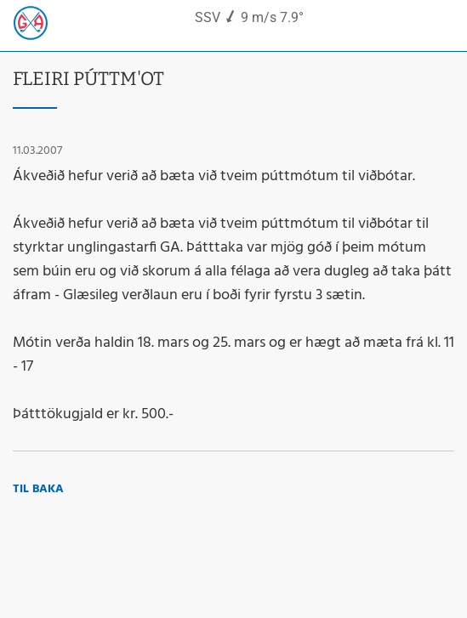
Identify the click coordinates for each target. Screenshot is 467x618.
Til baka (38, 489)
